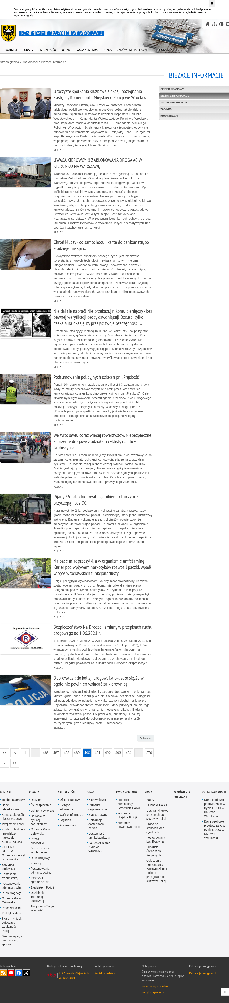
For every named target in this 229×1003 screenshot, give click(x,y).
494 (128, 753)
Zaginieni (66, 820)
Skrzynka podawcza (8, 866)
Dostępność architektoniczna (99, 835)
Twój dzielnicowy (13, 824)
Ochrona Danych (214, 792)
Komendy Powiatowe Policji (128, 824)
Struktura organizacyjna (97, 807)
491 (97, 753)
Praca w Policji (11, 908)
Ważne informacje (71, 814)
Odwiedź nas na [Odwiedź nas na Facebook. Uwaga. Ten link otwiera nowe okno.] (18, 972)
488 (66, 753)
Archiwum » (146, 738)
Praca (148, 792)
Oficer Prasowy (70, 799)
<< (3, 751)
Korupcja (36, 863)
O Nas (90, 792)
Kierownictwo (97, 799)
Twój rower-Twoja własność (42, 908)
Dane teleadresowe (10, 807)
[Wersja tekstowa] (221, 24)
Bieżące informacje (53, 62)
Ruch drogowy (11, 893)
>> (13, 762)
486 (46, 753)
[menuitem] (11, 49)
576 (149, 753)
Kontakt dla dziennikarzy (10, 876)
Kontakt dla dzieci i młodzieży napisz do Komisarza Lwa (13, 835)
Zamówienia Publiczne (182, 794)
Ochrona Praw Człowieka (11, 900)
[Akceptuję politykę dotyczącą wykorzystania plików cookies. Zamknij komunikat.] (212, 3)
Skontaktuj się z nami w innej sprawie (12, 940)
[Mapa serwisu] (214, 24)
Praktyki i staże (12, 913)
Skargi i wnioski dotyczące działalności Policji (12, 925)
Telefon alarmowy (13, 799)
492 (108, 753)
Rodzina (36, 799)
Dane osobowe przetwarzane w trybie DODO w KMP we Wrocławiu (214, 808)
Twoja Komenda (127, 792)
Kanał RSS (3, 972)
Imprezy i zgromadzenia (40, 880)
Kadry (150, 799)
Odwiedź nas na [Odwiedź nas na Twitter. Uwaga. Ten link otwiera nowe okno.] (26, 972)
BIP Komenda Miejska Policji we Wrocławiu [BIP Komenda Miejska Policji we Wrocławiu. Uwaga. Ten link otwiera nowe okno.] (75, 975)
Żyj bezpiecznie (41, 805)
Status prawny (97, 814)
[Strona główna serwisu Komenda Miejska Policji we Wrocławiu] (207, 24)
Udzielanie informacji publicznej (37, 897)
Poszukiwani (68, 825)
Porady (34, 792)
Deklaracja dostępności (202, 973)
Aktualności (30, 62)
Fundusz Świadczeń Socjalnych (153, 851)
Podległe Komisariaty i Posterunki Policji (128, 804)
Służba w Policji (156, 805)
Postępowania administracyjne (12, 885)
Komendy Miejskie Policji (127, 815)
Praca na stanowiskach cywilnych (155, 828)
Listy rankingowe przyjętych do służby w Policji (157, 814)
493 (118, 753)
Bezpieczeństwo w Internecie (41, 850)
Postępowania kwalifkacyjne (155, 839)
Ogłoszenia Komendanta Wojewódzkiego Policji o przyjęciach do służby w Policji (156, 871)
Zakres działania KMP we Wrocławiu (99, 847)
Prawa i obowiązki (37, 841)
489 (77, 753)
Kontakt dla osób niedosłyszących (13, 816)
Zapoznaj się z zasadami (155, 986)
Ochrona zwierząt (42, 810)
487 (56, 753)
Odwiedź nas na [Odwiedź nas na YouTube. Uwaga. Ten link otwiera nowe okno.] (11, 972)
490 (87, 753)
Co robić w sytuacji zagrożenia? (39, 820)
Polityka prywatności (153, 992)
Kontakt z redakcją (105, 973)
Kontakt (6, 792)
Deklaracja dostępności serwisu (96, 824)
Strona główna (9, 62)
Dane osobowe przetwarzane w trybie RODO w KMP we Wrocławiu (214, 830)
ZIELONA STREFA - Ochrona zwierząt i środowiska (13, 853)
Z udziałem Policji (42, 887)
